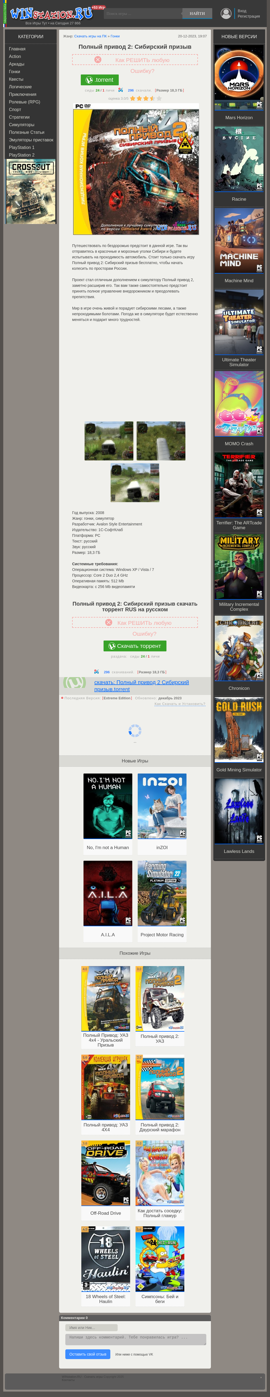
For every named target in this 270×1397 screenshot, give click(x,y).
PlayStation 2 (21, 155)
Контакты (68, 1381)
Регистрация (249, 16)
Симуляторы (21, 124)
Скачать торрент (139, 646)
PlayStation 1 (21, 147)
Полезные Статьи (26, 132)
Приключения (22, 94)
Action (15, 56)
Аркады (16, 64)
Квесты (16, 79)
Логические (20, 87)
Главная (17, 49)
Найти (197, 13)
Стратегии (19, 117)
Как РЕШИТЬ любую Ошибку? (142, 61)
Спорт (15, 109)
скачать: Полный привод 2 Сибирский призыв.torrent (141, 685)
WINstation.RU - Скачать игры (82, 1378)
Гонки (14, 71)
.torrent (103, 79)
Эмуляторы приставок (31, 140)
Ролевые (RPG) (24, 102)
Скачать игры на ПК (90, 36)
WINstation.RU (52, 14)
